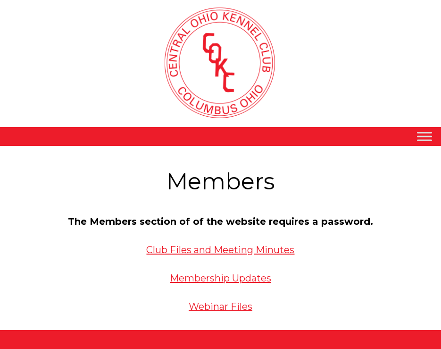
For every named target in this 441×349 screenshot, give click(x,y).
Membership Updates (220, 278)
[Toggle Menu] (424, 136)
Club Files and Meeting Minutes (220, 249)
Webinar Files (220, 306)
